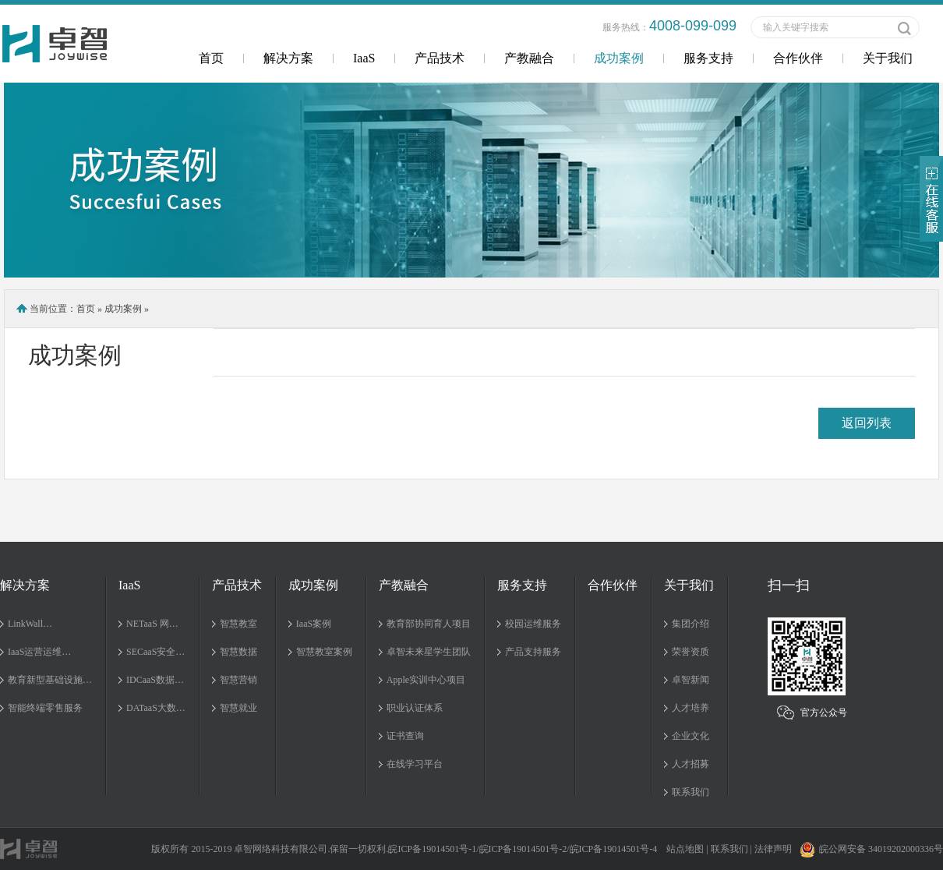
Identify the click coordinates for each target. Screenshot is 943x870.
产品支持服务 (533, 651)
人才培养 (690, 707)
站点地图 (685, 848)
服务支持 (708, 58)
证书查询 (405, 735)
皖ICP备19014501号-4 (614, 848)
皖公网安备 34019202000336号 (871, 848)
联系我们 (690, 792)
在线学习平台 (415, 764)
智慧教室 (238, 623)
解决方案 (288, 58)
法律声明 (773, 848)
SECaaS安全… (155, 651)
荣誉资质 (690, 651)
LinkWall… (30, 623)
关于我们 (888, 58)
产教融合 (529, 58)
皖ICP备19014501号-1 (432, 848)
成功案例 (619, 58)
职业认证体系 (415, 707)
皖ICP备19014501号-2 (523, 848)
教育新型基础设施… (50, 679)
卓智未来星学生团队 (429, 651)
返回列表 (867, 423)
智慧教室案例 (324, 651)
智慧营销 (238, 679)
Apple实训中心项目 (426, 679)
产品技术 (439, 58)
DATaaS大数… (155, 707)
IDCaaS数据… (155, 679)
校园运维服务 (533, 623)
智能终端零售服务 (45, 707)
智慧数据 (238, 651)
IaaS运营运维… (39, 651)
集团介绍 (690, 623)
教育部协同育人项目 (429, 623)
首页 (211, 58)
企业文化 (690, 735)
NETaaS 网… (152, 623)
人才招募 (690, 764)
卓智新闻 (690, 679)
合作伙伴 (798, 58)
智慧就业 (238, 707)
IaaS (364, 58)
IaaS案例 (313, 623)
